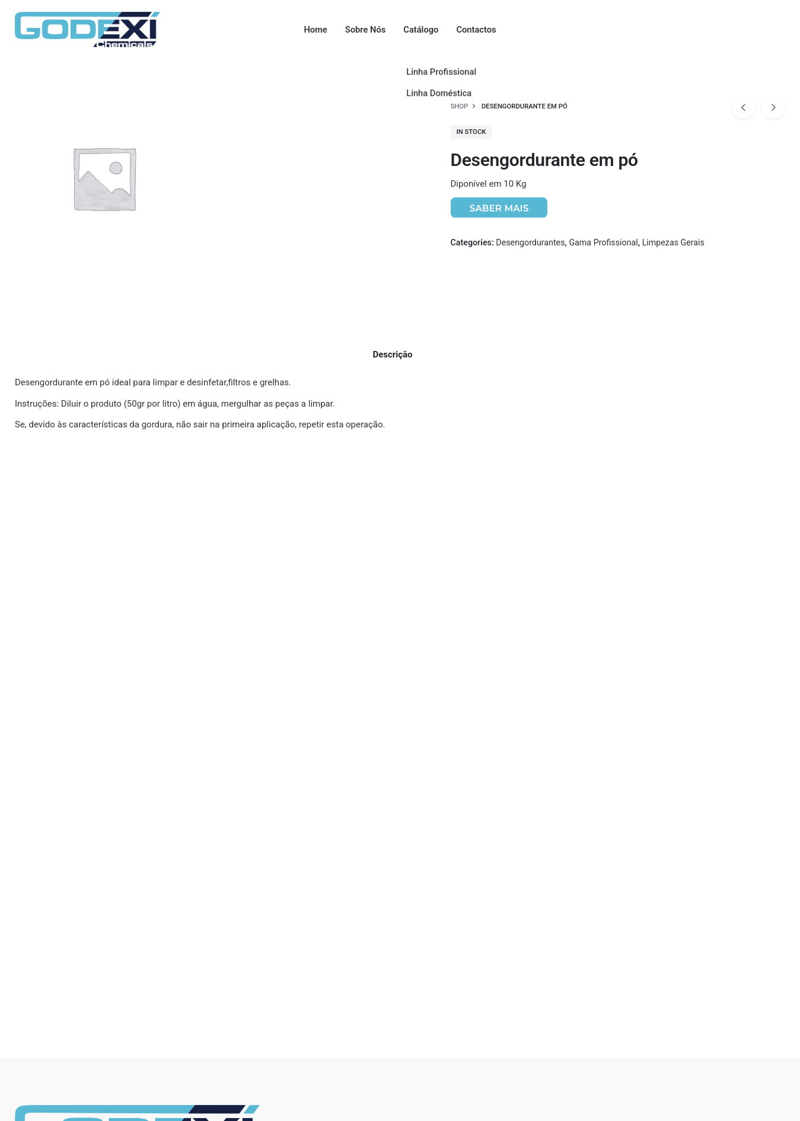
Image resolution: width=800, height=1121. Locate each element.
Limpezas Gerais (673, 242)
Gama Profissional (603, 242)
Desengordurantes (530, 242)
